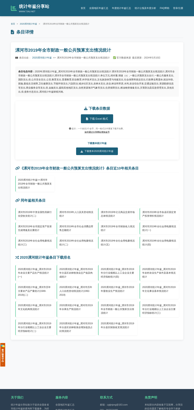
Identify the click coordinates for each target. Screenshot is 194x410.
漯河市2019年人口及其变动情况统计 (76, 214)
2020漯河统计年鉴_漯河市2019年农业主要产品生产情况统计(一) (34, 273)
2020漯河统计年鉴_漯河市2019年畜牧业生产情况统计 (117, 289)
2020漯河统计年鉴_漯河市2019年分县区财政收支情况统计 (117, 325)
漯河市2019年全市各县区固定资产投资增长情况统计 (159, 214)
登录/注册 (178, 8)
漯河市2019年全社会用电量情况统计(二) (76, 242)
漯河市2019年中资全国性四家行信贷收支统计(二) (35, 214)
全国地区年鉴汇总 (98, 8)
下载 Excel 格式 (97, 118)
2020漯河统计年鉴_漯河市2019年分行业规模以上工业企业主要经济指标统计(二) (34, 327)
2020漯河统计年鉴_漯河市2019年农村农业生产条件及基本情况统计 (159, 273)
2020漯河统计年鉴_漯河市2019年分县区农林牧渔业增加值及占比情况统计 (76, 327)
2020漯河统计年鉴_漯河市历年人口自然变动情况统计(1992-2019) (75, 291)
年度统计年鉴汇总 (121, 8)
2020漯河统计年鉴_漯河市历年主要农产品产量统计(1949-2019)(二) (34, 291)
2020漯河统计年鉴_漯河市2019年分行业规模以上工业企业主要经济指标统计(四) (117, 273)
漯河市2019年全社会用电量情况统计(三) (35, 242)
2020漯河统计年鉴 (28, 24)
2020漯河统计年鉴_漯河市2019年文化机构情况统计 (34, 307)
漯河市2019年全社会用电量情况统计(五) (118, 242)
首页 (83, 8)
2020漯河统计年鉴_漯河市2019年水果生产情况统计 (76, 307)
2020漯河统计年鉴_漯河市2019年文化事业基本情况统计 (159, 289)
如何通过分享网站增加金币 (97, 132)
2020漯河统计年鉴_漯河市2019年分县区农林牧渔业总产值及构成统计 (76, 273)
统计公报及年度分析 (145, 8)
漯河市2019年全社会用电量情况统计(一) (159, 228)
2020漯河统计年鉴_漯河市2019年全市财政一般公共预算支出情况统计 (117, 309)
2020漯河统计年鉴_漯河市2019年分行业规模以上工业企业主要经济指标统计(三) (159, 309)
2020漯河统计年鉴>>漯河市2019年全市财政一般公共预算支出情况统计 (35, 184)
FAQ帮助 (164, 8)
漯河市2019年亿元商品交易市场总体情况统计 (118, 214)
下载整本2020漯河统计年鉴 (97, 151)
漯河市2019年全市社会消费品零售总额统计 (76, 228)
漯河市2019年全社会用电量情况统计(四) (159, 242)
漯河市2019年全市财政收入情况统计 (118, 228)
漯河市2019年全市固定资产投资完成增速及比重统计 (35, 228)
